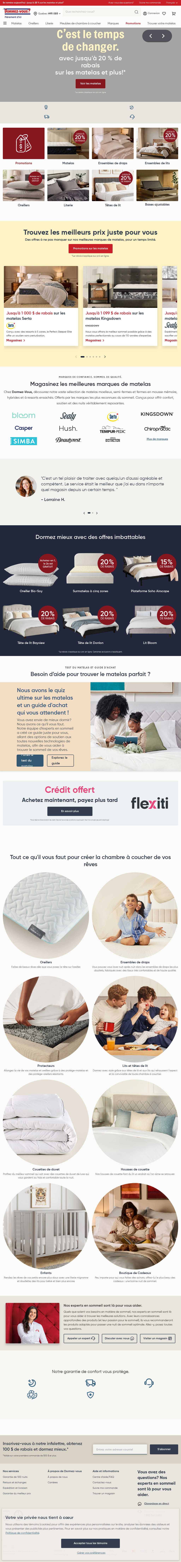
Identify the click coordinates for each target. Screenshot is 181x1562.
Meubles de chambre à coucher (80, 23)
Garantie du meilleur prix (17, 1493)
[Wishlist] (164, 14)
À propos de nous (58, 1477)
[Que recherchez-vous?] (136, 12)
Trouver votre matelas (161, 23)
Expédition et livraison (15, 1488)
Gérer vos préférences (91, 1553)
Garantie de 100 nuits (15, 1477)
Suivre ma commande (105, 1488)
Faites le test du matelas (27, 760)
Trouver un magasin (104, 1493)
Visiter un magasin (157, 1338)
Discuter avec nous (119, 1338)
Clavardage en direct (156, 1503)
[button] (151, 36)
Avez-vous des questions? (121, 3)
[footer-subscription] (164, 1449)
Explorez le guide (59, 760)
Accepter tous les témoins (90, 1543)
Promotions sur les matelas (90, 248)
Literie (49, 23)
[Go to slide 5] (96, 357)
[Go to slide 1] (82, 357)
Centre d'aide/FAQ (103, 1477)
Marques (113, 23)
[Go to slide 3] (90, 357)
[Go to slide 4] (93, 357)
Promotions (133, 23)
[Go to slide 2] (87, 357)
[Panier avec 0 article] (174, 14)
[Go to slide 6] (99, 357)
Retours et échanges (14, 1482)
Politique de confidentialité (22, 1533)
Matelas (16, 23)
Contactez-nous (102, 1482)
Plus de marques (157, 439)
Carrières (53, 1482)
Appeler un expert (81, 1338)
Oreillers (33, 23)
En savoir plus (70, 811)
